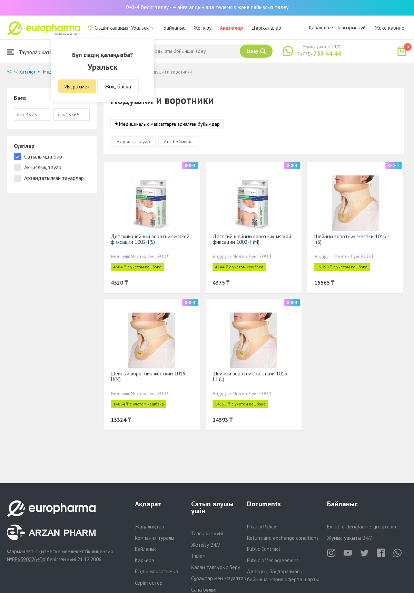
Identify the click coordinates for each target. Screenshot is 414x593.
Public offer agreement (272, 560)
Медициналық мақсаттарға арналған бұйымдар (169, 124)
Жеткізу (202, 28)
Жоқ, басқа (118, 86)
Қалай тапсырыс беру (215, 567)
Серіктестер (148, 583)
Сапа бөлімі (203, 589)
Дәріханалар (266, 28)
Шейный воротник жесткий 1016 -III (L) (251, 376)
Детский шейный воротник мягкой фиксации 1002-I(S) (150, 239)
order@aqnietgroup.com (369, 526)
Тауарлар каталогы (35, 52)
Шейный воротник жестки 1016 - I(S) (351, 239)
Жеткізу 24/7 (205, 545)
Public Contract (263, 549)
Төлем (198, 556)
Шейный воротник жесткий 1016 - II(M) (149, 376)
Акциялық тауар (133, 141)
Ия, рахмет (77, 86)
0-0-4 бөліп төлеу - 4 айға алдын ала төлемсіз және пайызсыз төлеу (207, 6)
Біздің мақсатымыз (156, 571)
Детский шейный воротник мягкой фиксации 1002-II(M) (252, 239)
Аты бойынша (178, 141)
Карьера (144, 560)
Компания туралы (154, 538)
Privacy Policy (261, 526)
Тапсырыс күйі (351, 28)
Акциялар (231, 28)
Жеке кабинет (391, 28)
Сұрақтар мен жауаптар (218, 578)
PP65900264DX (29, 559)
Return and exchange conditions (283, 538)
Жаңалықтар (149, 526)
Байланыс (174, 28)
